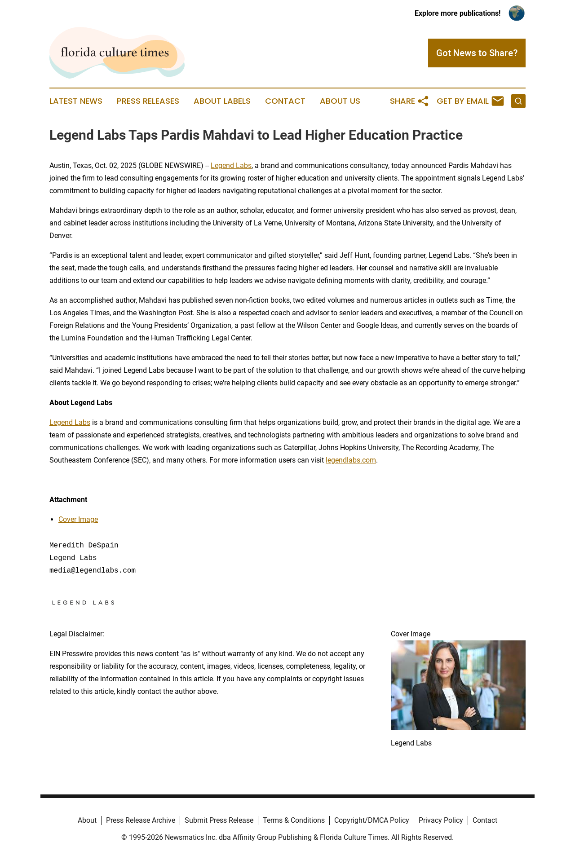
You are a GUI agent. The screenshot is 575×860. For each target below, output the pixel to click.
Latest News (75, 101)
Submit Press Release (219, 820)
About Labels (222, 101)
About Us (340, 101)
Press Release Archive (140, 820)
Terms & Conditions (294, 820)
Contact (285, 101)
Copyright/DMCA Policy (371, 820)
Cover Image (78, 519)
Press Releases (148, 101)
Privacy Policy (441, 820)
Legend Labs (231, 165)
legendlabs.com (351, 460)
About (87, 820)
